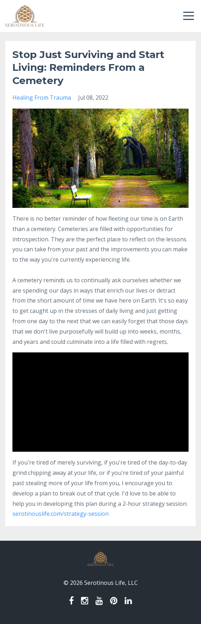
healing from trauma (41, 97)
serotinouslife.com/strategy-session (60, 514)
